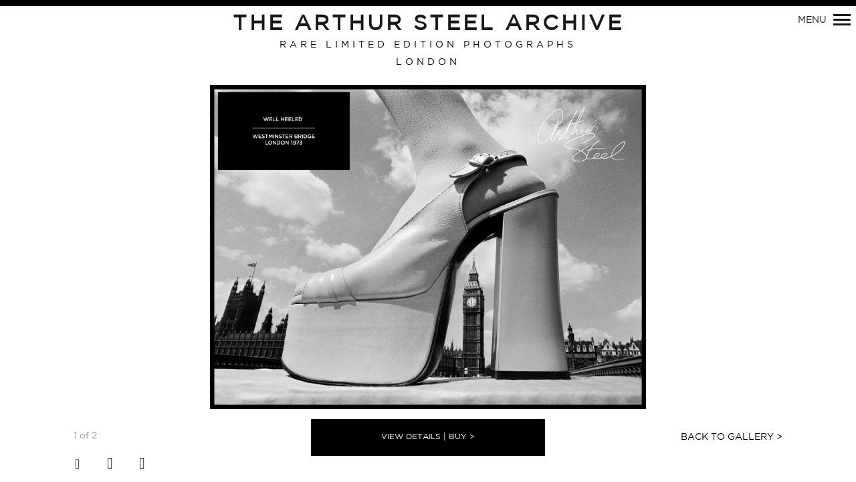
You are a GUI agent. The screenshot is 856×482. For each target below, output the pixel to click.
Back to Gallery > (731, 437)
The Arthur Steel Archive (428, 24)
